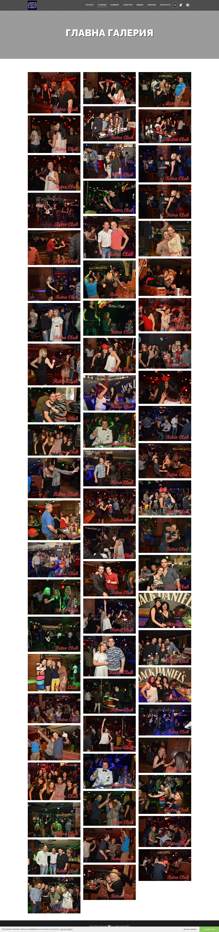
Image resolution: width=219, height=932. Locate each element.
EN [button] (175, 5)
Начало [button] (90, 5)
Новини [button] (114, 5)
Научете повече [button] (66, 929)
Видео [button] (140, 5)
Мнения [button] (152, 5)
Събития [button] (127, 5)
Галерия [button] (102, 5)
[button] (180, 5)
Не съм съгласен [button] (190, 929)
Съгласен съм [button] (209, 929)
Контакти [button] (165, 5)
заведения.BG (122, 926)
